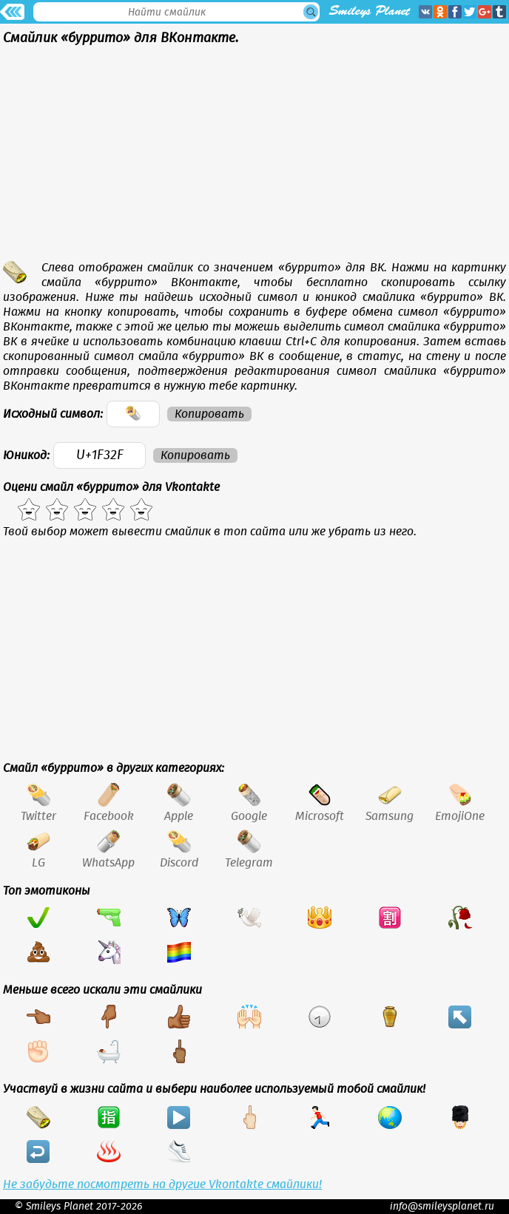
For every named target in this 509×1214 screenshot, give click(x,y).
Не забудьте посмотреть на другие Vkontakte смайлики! (162, 1184)
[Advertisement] (254, 156)
